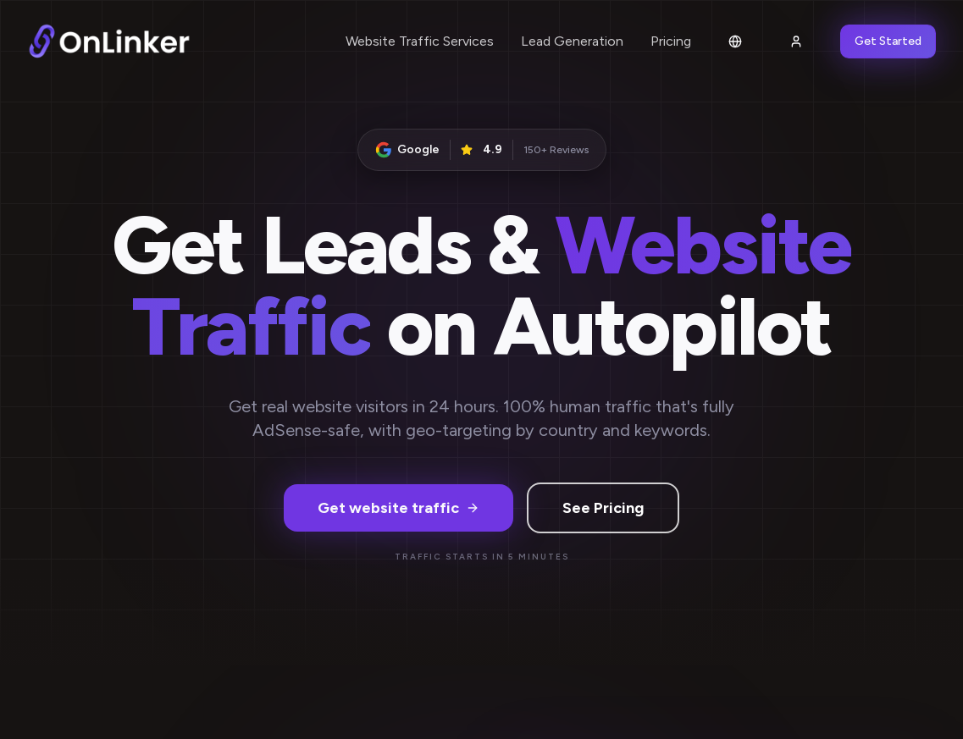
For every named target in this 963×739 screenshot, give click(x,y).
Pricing (670, 41)
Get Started (888, 41)
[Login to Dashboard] (796, 41)
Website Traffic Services (420, 41)
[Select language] (735, 41)
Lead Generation (572, 41)
